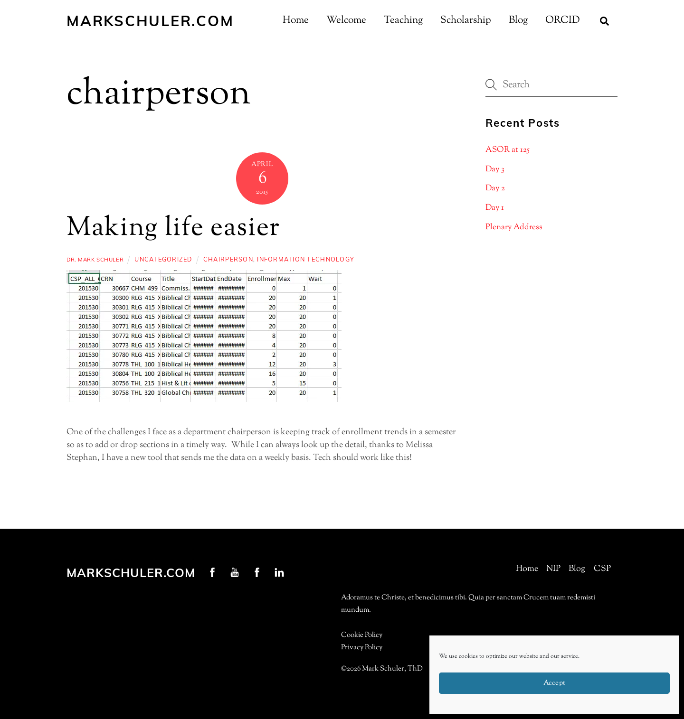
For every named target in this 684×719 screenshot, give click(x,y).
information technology (305, 259)
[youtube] (234, 572)
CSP (602, 569)
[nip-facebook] (256, 572)
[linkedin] (279, 572)
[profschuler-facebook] (212, 572)
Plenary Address (513, 227)
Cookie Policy (361, 635)
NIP (553, 569)
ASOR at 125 (507, 150)
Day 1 (494, 208)
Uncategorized (163, 259)
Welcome (346, 20)
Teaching (403, 20)
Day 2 (495, 188)
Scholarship (465, 20)
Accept (554, 683)
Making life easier (173, 228)
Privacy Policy (361, 648)
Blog (518, 20)
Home (296, 20)
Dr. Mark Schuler (95, 259)
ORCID (562, 20)
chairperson (228, 259)
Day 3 (494, 169)
